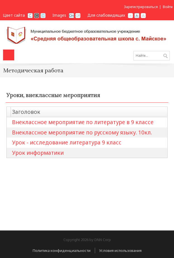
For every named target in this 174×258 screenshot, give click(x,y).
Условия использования (120, 250)
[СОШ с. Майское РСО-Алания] (87, 34)
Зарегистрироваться (141, 6)
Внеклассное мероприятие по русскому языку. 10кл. (82, 132)
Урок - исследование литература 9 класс (66, 142)
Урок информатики (38, 152)
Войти (168, 6)
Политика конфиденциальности (61, 250)
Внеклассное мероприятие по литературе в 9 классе (83, 122)
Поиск (165, 56)
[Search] (152, 55)
